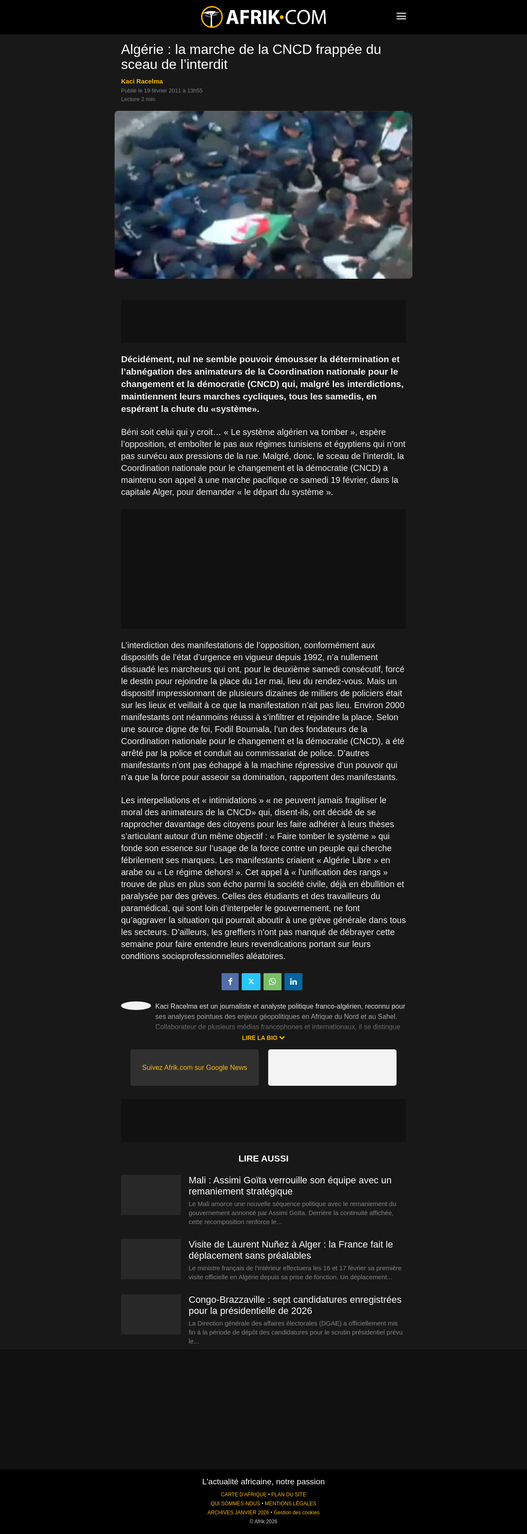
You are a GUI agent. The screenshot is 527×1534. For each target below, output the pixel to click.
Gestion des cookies (297, 1513)
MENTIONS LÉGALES (290, 1504)
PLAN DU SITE (288, 1495)
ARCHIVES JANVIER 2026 (238, 1513)
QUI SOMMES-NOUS (236, 1504)
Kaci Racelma (142, 81)
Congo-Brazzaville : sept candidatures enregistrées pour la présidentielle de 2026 (295, 1305)
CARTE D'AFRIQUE (243, 1495)
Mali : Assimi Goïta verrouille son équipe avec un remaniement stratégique (290, 1186)
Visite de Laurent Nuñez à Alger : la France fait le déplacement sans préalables (291, 1250)
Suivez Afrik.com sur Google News (194, 1067)
